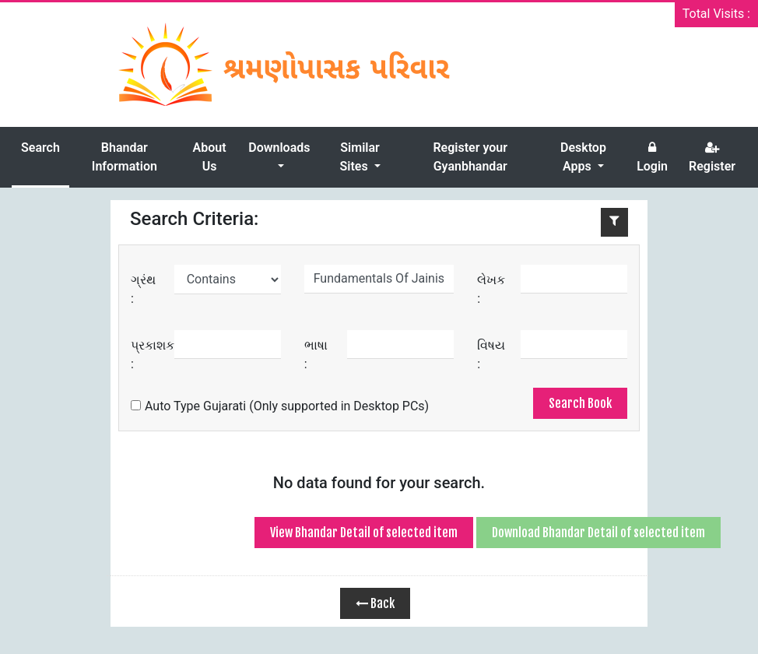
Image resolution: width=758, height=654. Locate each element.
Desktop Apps (583, 157)
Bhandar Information (124, 157)
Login (652, 157)
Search (40, 147)
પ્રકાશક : (152, 354)
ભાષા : (316, 354)
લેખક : (491, 289)
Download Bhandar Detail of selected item (598, 532)
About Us (209, 157)
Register (712, 157)
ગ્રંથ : (143, 289)
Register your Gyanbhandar (470, 157)
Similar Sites (359, 157)
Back (375, 603)
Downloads (279, 147)
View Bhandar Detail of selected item (364, 532)
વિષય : (491, 354)
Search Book (580, 403)
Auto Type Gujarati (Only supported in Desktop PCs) (280, 406)
